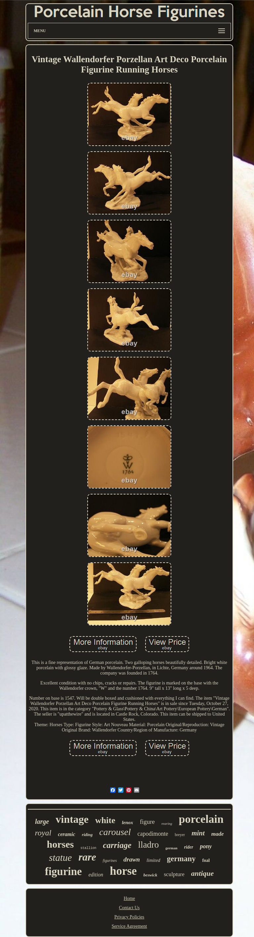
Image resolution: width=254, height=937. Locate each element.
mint (198, 833)
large (42, 821)
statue (60, 857)
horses (60, 844)
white (105, 820)
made (217, 834)
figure (147, 821)
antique (202, 873)
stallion (88, 848)
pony (206, 846)
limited (153, 860)
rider (188, 847)
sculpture (174, 874)
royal (43, 832)
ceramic (66, 834)
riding (87, 834)
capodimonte (152, 833)
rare (87, 857)
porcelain (201, 819)
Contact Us (129, 907)
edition (96, 874)
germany (181, 859)
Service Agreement (129, 926)
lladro (148, 845)
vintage (72, 819)
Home (129, 898)
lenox (127, 822)
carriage (117, 845)
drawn (131, 859)
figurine (63, 871)
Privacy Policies (129, 916)
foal (206, 860)
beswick (150, 874)
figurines (110, 860)
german (171, 848)
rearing (166, 823)
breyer (180, 834)
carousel (115, 832)
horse (123, 871)
